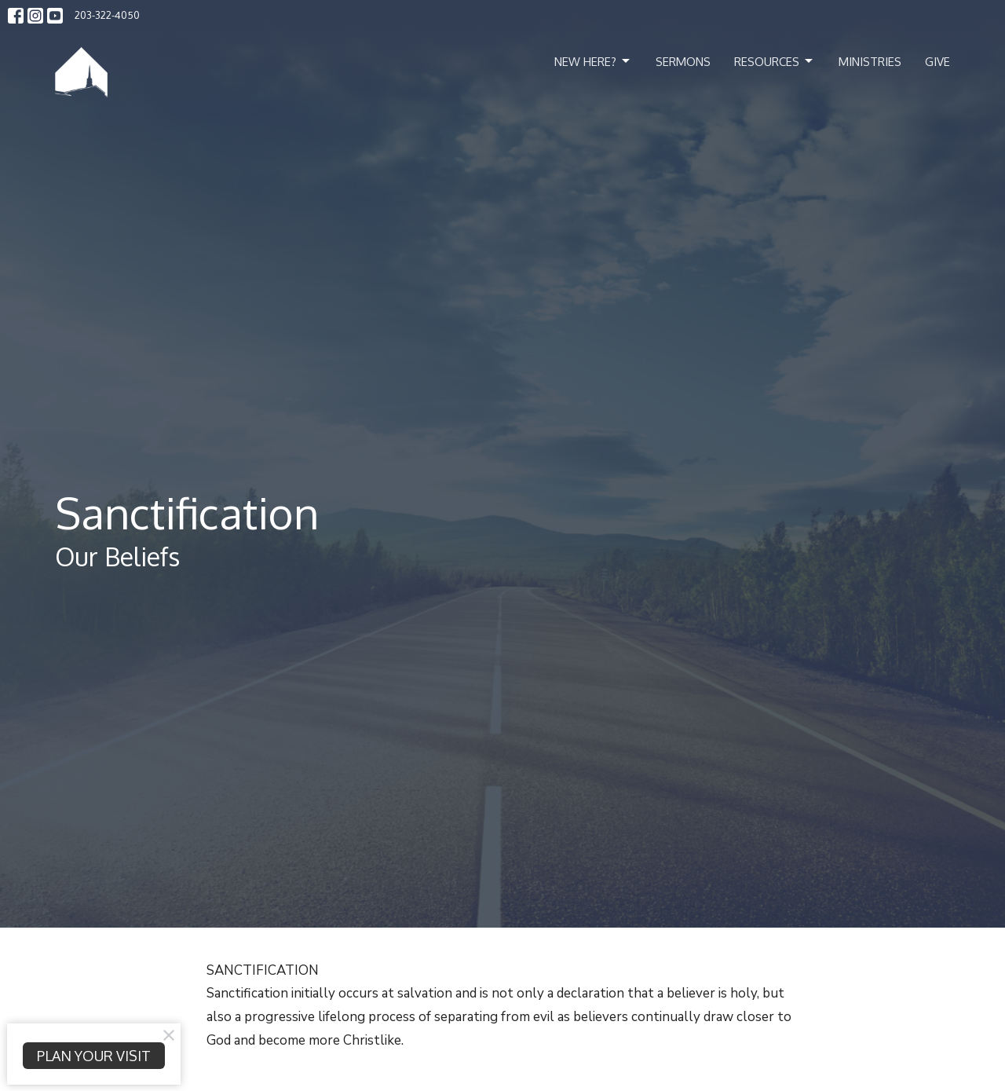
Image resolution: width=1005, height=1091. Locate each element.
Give (937, 61)
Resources (774, 61)
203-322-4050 (107, 15)
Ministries (870, 61)
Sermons (683, 61)
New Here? (593, 61)
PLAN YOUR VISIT (94, 1055)
